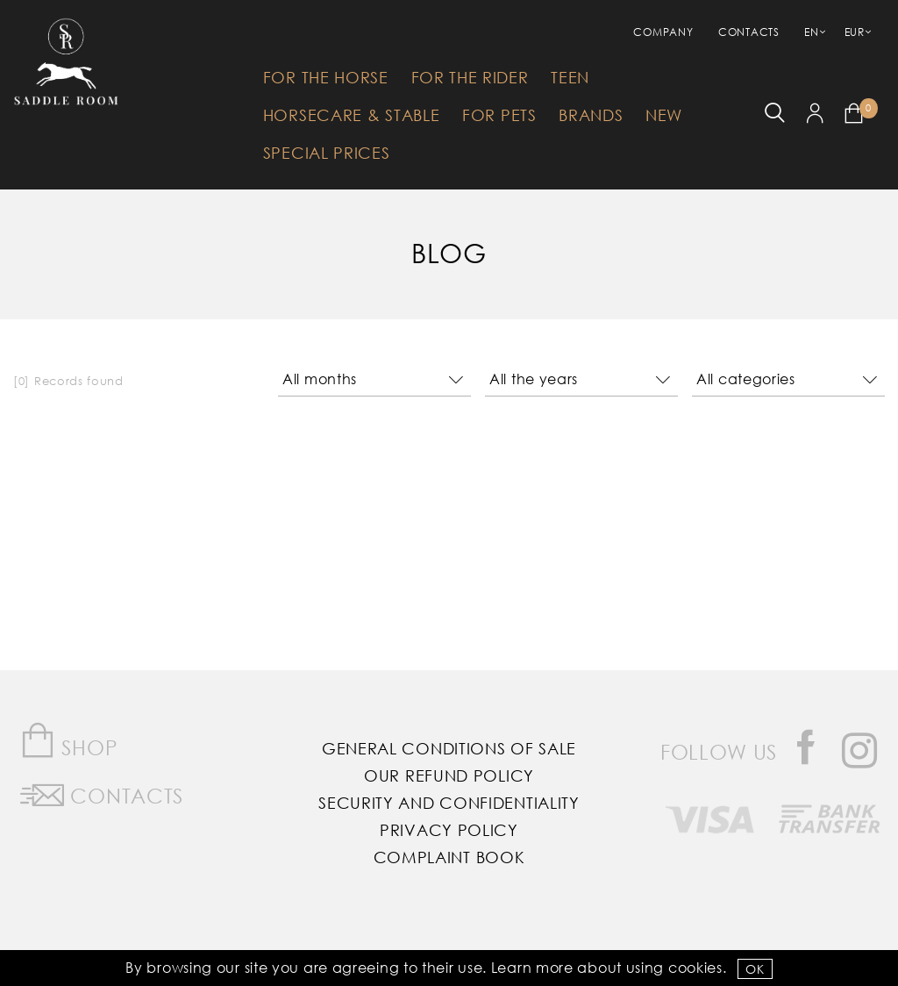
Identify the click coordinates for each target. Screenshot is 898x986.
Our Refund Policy (449, 775)
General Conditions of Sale (449, 748)
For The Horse (325, 77)
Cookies (695, 967)
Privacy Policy (449, 830)
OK (754, 969)
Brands (591, 115)
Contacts (749, 32)
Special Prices (326, 152)
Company (663, 32)
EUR (855, 32)
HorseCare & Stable (351, 115)
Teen (570, 77)
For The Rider (470, 77)
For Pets (499, 115)
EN (811, 32)
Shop (69, 741)
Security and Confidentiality (449, 802)
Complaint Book (449, 857)
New (663, 115)
